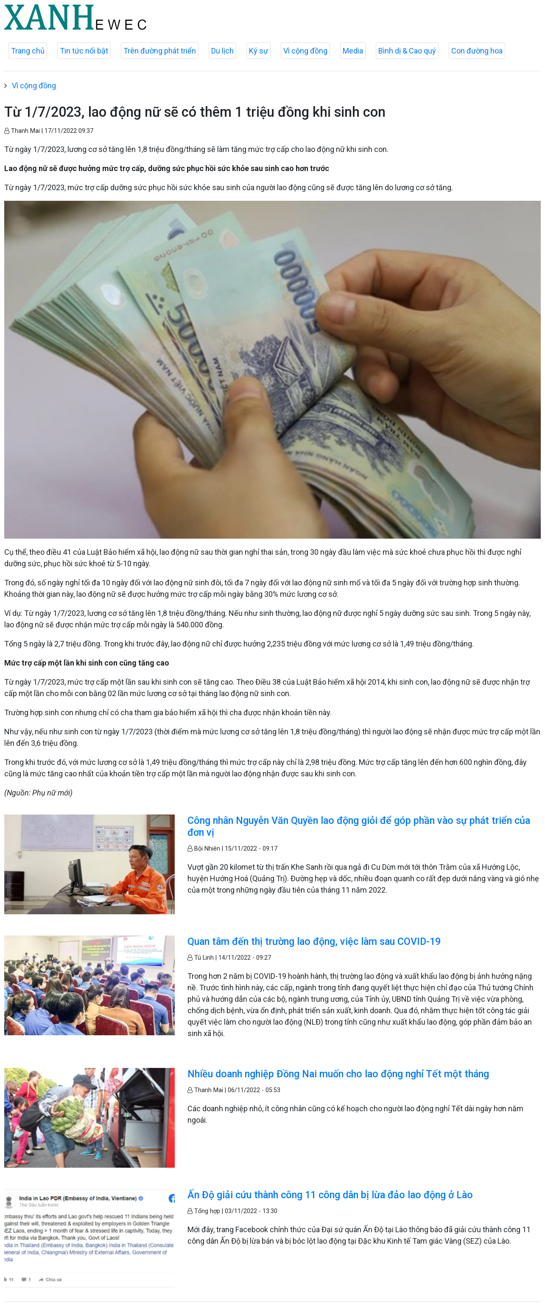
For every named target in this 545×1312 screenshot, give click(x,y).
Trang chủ (28, 50)
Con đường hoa (477, 50)
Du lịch (222, 50)
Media (353, 50)
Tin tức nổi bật (84, 50)
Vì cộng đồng (305, 50)
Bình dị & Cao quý (407, 50)
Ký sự (258, 50)
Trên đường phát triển (159, 50)
